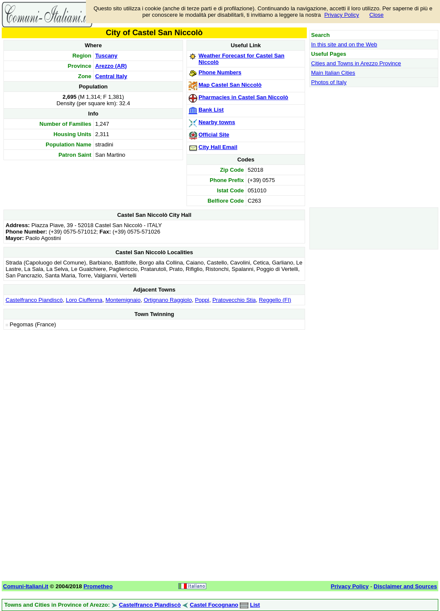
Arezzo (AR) (111, 66)
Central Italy (111, 76)
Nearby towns (217, 122)
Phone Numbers (220, 72)
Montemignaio (123, 300)
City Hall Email (218, 147)
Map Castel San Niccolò (230, 85)
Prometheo (98, 586)
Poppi (202, 300)
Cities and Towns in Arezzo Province (356, 63)
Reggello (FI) (275, 300)
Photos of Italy (328, 82)
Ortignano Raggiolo (168, 300)
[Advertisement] (154, 392)
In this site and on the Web (344, 44)
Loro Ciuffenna (84, 300)
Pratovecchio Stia (234, 300)
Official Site (214, 134)
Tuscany (106, 55)
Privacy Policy (341, 15)
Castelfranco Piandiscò (34, 300)
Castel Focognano (214, 605)
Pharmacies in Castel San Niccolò (243, 97)
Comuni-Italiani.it (25, 586)
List (255, 605)
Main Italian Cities (333, 73)
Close (377, 15)
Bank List (211, 109)
